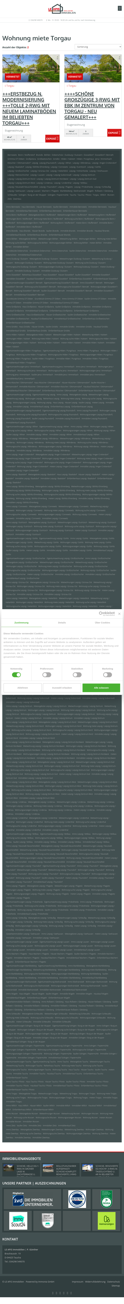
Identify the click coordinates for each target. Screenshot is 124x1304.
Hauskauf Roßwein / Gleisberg (91, 1005)
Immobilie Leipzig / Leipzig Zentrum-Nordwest (56, 758)
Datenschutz (113, 1281)
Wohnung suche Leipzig (92, 398)
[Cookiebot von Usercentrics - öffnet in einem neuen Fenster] (101, 613)
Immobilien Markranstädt (50, 989)
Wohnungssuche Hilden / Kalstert (103, 338)
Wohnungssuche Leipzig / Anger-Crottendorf (62, 462)
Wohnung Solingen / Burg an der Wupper (86, 1033)
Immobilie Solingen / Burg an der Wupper (50, 1037)
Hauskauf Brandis (102, 231)
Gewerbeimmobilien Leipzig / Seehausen (23, 934)
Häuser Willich (36, 1105)
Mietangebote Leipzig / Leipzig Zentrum (50, 706)
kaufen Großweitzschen (77, 314)
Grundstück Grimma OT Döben (47, 298)
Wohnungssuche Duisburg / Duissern (21, 266)
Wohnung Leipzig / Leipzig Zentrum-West (42, 794)
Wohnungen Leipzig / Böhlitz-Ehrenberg (58, 490)
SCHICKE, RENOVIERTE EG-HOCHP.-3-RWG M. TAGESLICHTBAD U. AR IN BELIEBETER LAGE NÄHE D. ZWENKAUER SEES (107, 1173)
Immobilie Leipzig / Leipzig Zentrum (58, 718)
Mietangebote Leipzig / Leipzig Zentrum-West (57, 782)
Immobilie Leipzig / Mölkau (45, 842)
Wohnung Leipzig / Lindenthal (85, 826)
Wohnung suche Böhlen (16, 243)
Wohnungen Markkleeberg (69, 969)
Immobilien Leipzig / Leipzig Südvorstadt (22, 702)
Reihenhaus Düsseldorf (31, 274)
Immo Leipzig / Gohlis (79, 538)
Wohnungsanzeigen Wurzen (69, 1117)
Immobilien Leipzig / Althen (60, 434)
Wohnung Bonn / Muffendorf (62, 223)
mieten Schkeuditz (23, 1021)
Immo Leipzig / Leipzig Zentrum (19, 706)
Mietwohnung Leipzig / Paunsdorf (62, 870)
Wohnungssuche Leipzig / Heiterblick (21, 606)
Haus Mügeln (24, 993)
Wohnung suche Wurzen (24, 1117)
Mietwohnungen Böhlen (48, 239)
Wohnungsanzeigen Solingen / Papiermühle (24, 1053)
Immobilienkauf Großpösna (36, 310)
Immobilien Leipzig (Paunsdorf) (94, 418)
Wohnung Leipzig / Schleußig (61, 926)
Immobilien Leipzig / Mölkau (69, 842)
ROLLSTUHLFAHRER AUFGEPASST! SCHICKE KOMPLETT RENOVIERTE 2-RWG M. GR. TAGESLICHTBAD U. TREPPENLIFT (66, 1174)
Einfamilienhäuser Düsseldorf (105, 278)
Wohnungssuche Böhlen (38, 243)
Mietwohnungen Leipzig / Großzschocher (57, 562)
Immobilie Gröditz (67, 326)
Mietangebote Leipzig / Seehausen (79, 934)
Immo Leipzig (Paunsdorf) (87, 410)
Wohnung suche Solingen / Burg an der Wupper (75, 1029)
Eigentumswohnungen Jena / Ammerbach (23, 366)
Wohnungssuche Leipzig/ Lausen (48, 946)
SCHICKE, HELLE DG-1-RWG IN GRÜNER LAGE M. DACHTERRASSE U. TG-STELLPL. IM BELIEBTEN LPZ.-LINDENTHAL (28, 1174)
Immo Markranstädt (76, 981)
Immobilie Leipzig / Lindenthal (28, 830)
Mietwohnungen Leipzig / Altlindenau (75, 438)
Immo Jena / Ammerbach (86, 366)
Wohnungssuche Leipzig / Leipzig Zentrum (38, 714)
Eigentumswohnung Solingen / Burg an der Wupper (73, 1025)
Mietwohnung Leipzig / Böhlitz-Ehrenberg (23, 490)
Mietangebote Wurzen (28, 1113)
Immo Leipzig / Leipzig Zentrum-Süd (21, 762)
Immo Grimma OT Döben (72, 298)
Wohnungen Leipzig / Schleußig (19, 922)
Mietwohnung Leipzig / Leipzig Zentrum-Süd (24, 766)
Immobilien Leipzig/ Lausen (61, 950)
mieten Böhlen (96, 243)
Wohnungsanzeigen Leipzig (24, 402)
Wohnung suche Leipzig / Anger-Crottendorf (24, 462)
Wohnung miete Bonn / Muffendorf (48, 219)
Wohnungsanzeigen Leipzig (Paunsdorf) (96, 414)
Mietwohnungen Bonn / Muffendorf (72, 215)
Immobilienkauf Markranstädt (74, 989)
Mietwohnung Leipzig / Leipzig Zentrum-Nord (25, 726)
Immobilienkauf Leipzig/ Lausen (87, 950)
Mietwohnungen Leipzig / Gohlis (19, 542)
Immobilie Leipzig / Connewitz (28, 518)
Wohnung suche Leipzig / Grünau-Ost (94, 586)
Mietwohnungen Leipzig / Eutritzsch (72, 522)
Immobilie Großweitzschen (100, 314)
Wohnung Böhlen (81, 243)
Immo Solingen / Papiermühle (96, 1045)
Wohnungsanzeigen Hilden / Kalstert (21, 342)
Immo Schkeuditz (13, 1013)
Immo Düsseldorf (13, 274)
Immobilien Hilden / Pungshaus (95, 358)
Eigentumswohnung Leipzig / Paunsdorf (59, 866)
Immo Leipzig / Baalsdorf (16, 474)
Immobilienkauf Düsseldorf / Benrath (29, 294)
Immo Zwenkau (12, 1129)
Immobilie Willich (63, 1105)
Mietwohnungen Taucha (100, 1061)
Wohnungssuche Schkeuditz (66, 1017)
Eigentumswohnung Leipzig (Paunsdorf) (59, 410)
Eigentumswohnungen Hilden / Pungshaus (23, 350)
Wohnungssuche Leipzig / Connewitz (21, 514)
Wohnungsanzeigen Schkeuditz (93, 1017)
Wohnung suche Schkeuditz (41, 1017)
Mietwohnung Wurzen (70, 1113)
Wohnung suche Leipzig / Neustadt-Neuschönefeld (56, 854)
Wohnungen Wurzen (89, 1113)
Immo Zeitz (10, 1125)
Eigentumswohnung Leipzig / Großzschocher (65, 558)
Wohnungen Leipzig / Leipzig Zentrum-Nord (63, 726)
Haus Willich (23, 1105)
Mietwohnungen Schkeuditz (56, 1013)
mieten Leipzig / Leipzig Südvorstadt (66, 698)
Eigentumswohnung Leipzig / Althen (54, 426)
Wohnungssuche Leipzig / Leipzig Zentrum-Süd (70, 770)
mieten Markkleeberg (27, 977)
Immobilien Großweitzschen (17, 318)
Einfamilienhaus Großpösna (61, 310)
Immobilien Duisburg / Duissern (54, 270)
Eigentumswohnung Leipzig (44, 394)
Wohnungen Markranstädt (97, 981)
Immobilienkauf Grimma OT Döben (64, 302)
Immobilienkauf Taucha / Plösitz (66, 1085)
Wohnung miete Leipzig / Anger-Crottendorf (95, 458)
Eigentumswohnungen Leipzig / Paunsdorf (23, 866)
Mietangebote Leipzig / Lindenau (41, 802)
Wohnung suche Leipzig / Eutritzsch (79, 526)
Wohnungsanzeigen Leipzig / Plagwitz (29, 894)
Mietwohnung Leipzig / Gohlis (46, 542)
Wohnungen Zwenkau (95, 1129)
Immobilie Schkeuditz (42, 1021)
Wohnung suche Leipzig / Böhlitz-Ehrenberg (24, 494)
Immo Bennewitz (13, 207)
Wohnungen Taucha (34, 1065)
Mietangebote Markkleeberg (98, 965)
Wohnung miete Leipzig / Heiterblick (59, 602)
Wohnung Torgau (80, 1097)
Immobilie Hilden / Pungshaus (68, 358)
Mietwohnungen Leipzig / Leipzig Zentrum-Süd (95, 762)
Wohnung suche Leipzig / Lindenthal (91, 822)
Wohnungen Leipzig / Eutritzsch (19, 526)
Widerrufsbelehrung (95, 1281)
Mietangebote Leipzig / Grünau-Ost (44, 582)
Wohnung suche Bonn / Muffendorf (79, 219)
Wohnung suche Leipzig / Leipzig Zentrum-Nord (31, 730)
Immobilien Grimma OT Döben (35, 302)
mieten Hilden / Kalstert (71, 342)
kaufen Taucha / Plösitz (75, 1081)
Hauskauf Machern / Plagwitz (53, 957)
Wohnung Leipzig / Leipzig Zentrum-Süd (41, 774)
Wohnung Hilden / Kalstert (49, 342)
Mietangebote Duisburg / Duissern (44, 258)
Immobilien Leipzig (20, 406)
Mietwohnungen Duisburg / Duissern (75, 258)
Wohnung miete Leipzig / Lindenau (47, 806)
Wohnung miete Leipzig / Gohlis (98, 542)
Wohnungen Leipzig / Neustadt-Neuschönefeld (80, 850)
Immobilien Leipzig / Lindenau (27, 814)
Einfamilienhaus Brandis (37, 235)
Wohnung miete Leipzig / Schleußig (48, 922)
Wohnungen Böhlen (87, 239)
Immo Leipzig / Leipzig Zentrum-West (21, 782)
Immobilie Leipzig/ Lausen (37, 950)
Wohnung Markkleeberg (91, 973)
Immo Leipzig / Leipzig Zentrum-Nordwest (23, 742)
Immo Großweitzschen (15, 314)
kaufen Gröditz (52, 326)
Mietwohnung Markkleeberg (44, 969)
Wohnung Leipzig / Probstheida (30, 910)
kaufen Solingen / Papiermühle (86, 1053)
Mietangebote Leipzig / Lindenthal (43, 818)
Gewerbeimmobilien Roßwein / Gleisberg (23, 1001)
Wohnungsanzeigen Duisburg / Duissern (55, 266)
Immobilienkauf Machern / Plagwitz (80, 957)
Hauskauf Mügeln (101, 993)
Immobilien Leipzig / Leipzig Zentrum (89, 718)
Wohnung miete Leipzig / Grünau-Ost (61, 586)
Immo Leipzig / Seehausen (52, 934)
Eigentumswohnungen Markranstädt (21, 981)
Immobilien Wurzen (31, 1121)
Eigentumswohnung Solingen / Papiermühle (64, 1045)
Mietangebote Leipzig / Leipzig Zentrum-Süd (56, 762)
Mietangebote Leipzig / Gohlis (102, 538)
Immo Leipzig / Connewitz (16, 506)
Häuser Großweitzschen (56, 314)
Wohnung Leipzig (44, 402)
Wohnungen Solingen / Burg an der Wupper (35, 1029)
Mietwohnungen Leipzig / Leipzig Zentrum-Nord (97, 722)
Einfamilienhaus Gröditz (37, 330)
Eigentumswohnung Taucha (44, 1061)
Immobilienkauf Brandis (16, 235)
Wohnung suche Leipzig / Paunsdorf (43, 874)
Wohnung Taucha (59, 1069)
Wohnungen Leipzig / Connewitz (29, 510)
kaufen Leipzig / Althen (15, 434)
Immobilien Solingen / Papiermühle (32, 1057)
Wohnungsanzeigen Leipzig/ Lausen (78, 946)
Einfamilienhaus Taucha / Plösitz (94, 1085)
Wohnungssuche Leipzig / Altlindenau (21, 446)
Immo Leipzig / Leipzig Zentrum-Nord (21, 722)
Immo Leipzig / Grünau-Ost (17, 582)
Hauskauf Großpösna (15, 310)
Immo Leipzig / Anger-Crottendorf (20, 454)
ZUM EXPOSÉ (52, 139)
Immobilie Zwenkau (23, 1137)
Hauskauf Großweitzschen (42, 318)
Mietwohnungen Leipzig (98, 394)
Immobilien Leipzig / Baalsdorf (53, 478)
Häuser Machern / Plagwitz (62, 953)
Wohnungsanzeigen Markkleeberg (65, 973)
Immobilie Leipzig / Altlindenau (29, 450)
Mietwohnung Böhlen (69, 239)
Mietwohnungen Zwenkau (52, 1129)
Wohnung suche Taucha (93, 1065)
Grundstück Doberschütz (40, 250)
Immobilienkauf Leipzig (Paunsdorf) (20, 422)
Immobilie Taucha (20, 1073)
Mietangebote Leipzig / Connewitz (43, 506)
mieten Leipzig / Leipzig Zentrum (27, 718)
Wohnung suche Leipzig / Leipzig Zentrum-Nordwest (63, 750)
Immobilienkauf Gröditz (16, 330)
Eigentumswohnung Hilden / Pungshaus (59, 350)
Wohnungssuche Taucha (16, 1069)
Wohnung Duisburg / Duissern (86, 266)
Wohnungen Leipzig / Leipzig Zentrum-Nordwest (86, 746)
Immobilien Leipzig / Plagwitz (18, 898)
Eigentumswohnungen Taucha (18, 1061)
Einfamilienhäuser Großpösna (86, 310)
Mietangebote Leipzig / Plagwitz (40, 886)
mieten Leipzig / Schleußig (85, 926)
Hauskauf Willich (95, 1105)
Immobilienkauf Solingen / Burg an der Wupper (25, 1041)
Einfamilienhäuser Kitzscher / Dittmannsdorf (97, 390)
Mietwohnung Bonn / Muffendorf (102, 215)
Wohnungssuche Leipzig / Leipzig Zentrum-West (72, 790)
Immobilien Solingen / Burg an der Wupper (86, 1037)
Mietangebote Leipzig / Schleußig (42, 918)
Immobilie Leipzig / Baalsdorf (27, 478)
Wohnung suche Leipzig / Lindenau (78, 806)
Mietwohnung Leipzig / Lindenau (100, 802)
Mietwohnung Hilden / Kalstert (94, 334)
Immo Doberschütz (60, 250)
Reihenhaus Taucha (52, 1065)
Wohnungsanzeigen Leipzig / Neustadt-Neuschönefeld (42, 858)
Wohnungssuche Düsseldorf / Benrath (73, 286)
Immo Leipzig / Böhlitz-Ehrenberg (20, 486)
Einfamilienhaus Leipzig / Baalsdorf (81, 478)
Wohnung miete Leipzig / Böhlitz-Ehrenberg (94, 490)
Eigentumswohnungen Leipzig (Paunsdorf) (23, 410)
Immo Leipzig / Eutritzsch (16, 522)
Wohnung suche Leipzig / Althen (19, 430)
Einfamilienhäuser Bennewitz (75, 211)
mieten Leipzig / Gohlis (35, 550)
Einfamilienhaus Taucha (93, 1073)
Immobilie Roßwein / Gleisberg (36, 1005)
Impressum (77, 1281)
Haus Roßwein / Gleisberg (75, 1001)
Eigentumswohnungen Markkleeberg (21, 965)
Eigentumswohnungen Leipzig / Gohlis (22, 538)
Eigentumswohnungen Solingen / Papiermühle (25, 1045)
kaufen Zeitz (22, 1125)
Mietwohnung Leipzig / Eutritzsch (102, 522)
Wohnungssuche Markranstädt (37, 985)
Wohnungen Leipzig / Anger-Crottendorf (58, 458)
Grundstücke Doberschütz (17, 250)
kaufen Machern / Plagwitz (85, 953)
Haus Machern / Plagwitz (39, 953)
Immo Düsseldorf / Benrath (91, 282)
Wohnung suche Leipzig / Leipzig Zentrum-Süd (29, 770)
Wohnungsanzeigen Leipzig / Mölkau (79, 838)
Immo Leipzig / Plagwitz (15, 886)
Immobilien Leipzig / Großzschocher (100, 574)
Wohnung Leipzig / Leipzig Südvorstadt (33, 698)
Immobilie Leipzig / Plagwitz (103, 894)
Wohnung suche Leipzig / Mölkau (19, 838)
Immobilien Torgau (14, 1101)
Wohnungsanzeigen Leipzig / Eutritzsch (31, 530)
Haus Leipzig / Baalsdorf (67, 474)
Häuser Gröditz (38, 326)
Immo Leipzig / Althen (80, 426)
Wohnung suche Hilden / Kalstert (74, 338)
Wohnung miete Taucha (71, 1065)
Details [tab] (62, 622)
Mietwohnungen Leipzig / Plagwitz (69, 886)
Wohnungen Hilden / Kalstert (18, 338)
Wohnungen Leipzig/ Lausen (102, 942)
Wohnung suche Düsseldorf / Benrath (40, 286)
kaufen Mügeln (52, 993)
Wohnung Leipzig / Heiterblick (85, 606)
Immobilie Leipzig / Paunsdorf (101, 878)
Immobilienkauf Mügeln (16, 997)
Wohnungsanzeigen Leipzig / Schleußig (31, 926)
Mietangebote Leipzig (78, 394)
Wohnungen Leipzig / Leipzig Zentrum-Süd (61, 766)
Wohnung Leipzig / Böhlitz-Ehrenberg (31, 498)
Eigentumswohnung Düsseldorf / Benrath (61, 282)
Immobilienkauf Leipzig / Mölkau (96, 842)
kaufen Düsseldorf (82, 274)
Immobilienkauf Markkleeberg (94, 977)
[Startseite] (62, 8)
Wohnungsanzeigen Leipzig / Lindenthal (54, 826)
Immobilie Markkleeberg (48, 977)
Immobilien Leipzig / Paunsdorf (19, 882)
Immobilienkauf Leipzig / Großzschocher (22, 578)
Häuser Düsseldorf (66, 274)
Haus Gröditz (24, 326)
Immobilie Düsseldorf (101, 274)
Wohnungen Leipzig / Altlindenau (30, 442)
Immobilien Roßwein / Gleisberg (64, 1005)
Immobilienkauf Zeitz (66, 1125)
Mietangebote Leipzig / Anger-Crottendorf (53, 454)
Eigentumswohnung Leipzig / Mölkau (55, 834)
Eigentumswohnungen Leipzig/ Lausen (22, 942)
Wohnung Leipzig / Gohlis (104, 546)
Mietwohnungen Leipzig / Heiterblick (74, 598)
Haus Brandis (25, 231)
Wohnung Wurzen (90, 1117)
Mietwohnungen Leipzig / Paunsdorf (32, 870)
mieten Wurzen (105, 1117)
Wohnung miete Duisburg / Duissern (58, 262)
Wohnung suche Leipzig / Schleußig (79, 922)
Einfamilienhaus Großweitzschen (96, 318)
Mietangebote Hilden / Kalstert (39, 334)
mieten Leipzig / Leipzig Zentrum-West (77, 794)
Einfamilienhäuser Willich (43, 1109)
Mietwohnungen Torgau (48, 1093)
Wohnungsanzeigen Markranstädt (65, 985)
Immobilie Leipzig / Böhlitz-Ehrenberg (94, 498)
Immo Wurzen (12, 1113)
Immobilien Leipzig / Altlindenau (56, 450)
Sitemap (116, 1285)
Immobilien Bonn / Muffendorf (29, 227)
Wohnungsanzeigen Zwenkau (78, 1133)
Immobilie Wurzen (13, 1121)
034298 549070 (37, 20)
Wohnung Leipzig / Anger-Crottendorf (32, 466)
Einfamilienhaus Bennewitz (50, 211)
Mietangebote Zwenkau (30, 1129)
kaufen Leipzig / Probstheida (56, 910)
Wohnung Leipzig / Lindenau (60, 810)
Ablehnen (22, 687)
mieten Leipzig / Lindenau (84, 810)
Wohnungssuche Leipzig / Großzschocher (23, 570)
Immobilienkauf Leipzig (39, 406)
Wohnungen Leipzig (33, 398)
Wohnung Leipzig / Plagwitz (57, 894)
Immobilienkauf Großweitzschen (67, 318)
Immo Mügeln (12, 993)
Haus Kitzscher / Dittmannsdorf (47, 382)
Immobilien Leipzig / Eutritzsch (28, 534)
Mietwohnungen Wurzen (49, 1113)
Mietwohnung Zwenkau (74, 1129)
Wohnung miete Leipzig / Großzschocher (55, 566)
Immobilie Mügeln (67, 993)
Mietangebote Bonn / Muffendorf (42, 215)
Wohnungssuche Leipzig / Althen (47, 430)
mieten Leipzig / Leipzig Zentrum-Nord (77, 734)
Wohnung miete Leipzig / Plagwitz (46, 890)
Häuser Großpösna (46, 306)
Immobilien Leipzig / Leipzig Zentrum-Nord (37, 738)
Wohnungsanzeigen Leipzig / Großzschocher (60, 570)
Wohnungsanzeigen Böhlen (60, 243)
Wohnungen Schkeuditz (101, 1013)
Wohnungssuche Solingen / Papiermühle (89, 1049)
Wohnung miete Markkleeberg (94, 969)
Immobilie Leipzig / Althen (37, 434)
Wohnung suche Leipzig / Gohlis (19, 546)
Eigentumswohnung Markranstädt (52, 981)
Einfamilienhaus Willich (22, 1109)
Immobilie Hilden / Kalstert (93, 342)
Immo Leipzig (62, 394)
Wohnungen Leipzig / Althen (102, 426)
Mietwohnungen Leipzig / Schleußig (72, 918)
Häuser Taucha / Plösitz (55, 1081)
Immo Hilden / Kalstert (15, 334)
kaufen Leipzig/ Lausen (15, 950)
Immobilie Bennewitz (78, 207)
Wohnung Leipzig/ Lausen (105, 946)
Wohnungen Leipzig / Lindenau (19, 806)
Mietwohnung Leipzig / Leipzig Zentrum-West (24, 786)
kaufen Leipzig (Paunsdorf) (43, 418)
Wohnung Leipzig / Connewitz (84, 514)
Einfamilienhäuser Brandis (59, 235)
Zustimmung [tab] (21, 622)
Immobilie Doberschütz (97, 250)
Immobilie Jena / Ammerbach (67, 374)
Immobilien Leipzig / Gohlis (81, 550)
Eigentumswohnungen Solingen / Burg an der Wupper (28, 1025)
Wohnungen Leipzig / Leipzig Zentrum (44, 710)
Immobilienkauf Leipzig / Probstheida (32, 914)
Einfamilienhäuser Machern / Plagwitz (30, 961)
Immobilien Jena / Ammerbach (92, 374)
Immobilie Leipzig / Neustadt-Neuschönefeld (46, 862)
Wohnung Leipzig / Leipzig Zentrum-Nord (43, 734)
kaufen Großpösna (63, 306)
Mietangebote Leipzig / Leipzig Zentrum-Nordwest (63, 742)
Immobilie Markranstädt (28, 989)
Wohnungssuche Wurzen (46, 1117)
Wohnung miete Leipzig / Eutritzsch (48, 526)
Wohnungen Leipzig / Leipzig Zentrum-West (63, 786)
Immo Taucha (63, 1061)
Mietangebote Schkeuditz (32, 1013)
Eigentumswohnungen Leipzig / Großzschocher (25, 558)
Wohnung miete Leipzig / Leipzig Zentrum (78, 710)
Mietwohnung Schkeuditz (79, 1013)
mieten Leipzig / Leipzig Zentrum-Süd (74, 774)
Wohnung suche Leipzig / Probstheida (40, 906)
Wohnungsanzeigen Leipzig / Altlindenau (55, 446)
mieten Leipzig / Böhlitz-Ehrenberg (62, 498)
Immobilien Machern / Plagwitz (26, 957)
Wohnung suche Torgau (16, 1097)
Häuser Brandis (38, 231)
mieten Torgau (95, 1097)
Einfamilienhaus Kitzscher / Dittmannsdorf (59, 390)
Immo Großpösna (13, 306)
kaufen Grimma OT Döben (95, 298)
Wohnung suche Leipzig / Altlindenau (93, 442)
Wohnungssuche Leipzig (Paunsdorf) (63, 414)
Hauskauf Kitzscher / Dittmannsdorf (98, 386)
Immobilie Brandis (67, 231)
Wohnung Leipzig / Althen (104, 430)
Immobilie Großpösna (81, 306)
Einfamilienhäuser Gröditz (59, 330)
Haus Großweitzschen (36, 314)
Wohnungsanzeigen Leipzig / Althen (77, 430)
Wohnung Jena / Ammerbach (18, 374)
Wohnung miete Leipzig (70, 398)
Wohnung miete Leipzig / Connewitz (59, 510)
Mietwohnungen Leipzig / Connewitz (74, 506)
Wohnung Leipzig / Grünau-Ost (87, 590)
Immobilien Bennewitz (97, 207)
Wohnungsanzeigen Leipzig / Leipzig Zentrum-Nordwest (46, 754)
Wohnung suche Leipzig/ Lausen (19, 946)
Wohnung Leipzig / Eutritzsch (61, 530)
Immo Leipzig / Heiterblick (17, 598)
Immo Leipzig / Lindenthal (17, 818)
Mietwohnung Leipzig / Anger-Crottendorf (23, 458)
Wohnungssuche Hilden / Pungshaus (63, 354)
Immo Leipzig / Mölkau (81, 834)
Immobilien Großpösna (101, 306)
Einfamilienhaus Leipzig (60, 406)
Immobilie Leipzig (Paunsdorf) (68, 418)
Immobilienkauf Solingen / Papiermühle (64, 1057)
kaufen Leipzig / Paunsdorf (53, 878)
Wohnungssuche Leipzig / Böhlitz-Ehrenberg (62, 494)
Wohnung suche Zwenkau (30, 1133)
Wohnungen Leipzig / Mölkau (104, 834)
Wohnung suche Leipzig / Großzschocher (91, 566)
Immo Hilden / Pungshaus (88, 350)
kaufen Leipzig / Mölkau (23, 842)
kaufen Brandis (52, 231)
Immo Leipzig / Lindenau (16, 802)
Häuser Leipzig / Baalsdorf (89, 474)
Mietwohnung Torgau (68, 1093)
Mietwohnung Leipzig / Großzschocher (91, 562)
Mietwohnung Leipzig (15, 398)
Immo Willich (11, 1105)
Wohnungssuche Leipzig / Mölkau (49, 838)
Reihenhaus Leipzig (51, 398)
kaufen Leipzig (85, 402)
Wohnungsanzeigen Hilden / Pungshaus (96, 354)
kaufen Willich (49, 1105)
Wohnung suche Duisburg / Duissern (90, 262)
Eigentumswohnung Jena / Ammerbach (58, 366)
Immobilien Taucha (37, 1073)
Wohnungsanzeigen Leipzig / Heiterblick (54, 606)
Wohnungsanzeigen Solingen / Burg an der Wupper (46, 1033)
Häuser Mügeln (38, 993)
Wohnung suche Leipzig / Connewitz (90, 510)
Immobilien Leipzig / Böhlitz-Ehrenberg (22, 502)
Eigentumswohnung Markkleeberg (52, 965)
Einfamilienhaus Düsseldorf (80, 278)
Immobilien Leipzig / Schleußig (27, 930)
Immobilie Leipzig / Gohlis (57, 550)
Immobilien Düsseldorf (15, 278)
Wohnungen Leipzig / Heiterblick (29, 602)
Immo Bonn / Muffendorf (16, 215)
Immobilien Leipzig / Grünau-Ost (57, 594)
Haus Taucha (74, 1069)
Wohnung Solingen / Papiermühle (58, 1053)
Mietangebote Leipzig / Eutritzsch (42, 522)
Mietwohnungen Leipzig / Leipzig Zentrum (85, 706)
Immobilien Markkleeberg (70, 977)
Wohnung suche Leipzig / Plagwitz (76, 890)
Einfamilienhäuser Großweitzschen (20, 322)
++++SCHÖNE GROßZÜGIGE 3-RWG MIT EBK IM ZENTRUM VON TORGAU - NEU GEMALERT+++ (92, 105)
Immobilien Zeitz (50, 1125)
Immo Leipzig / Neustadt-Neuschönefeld (23, 846)
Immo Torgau (11, 1093)
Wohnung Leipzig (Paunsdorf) (18, 418)
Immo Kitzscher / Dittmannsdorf (19, 382)
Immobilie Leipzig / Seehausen (18, 938)
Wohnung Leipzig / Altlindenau (86, 446)
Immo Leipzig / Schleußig (16, 918)
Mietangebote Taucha (79, 1061)
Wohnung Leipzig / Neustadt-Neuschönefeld (84, 858)
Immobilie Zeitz (35, 1125)
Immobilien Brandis (85, 231)
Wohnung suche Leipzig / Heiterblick (91, 602)
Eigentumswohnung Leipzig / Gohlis (54, 538)
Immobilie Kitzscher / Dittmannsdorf (34, 386)
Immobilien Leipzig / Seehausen (46, 938)
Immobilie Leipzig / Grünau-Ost (30, 594)
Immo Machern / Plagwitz (16, 953)
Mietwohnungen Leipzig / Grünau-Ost (76, 582)
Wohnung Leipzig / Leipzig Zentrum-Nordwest (90, 754)
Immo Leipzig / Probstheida (91, 902)
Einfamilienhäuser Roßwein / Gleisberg (71, 1009)
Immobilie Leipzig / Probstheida (83, 910)
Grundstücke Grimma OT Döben (19, 298)
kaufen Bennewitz (60, 207)
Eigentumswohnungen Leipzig (18, 394)
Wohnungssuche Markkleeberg (37, 973)
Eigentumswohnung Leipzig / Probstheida (61, 902)
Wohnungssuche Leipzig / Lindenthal (21, 826)
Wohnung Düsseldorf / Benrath (27, 290)
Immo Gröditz (12, 326)
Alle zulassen (101, 687)
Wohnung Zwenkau (100, 1133)
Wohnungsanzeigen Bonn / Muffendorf (33, 223)
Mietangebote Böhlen (28, 239)
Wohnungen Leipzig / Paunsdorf (91, 870)
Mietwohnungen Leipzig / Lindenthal (74, 818)
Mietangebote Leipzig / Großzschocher (22, 562)
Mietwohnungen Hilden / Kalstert (67, 334)
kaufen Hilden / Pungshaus (43, 358)
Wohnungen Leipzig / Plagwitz (18, 890)
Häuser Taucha (87, 1069)
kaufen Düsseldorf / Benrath (53, 290)
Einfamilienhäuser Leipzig (82, 406)
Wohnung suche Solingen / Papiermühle (54, 1049)
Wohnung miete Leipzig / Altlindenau (60, 442)
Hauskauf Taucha (54, 1073)
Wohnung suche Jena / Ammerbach (32, 370)
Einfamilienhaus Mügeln (37, 997)
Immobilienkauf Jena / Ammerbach (20, 378)
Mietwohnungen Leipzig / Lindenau (71, 802)
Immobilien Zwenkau (41, 1137)
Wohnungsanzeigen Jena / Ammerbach (96, 370)
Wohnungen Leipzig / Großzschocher (21, 566)
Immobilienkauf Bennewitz (27, 211)
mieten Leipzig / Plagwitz (80, 894)
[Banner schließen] (119, 614)
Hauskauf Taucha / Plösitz (41, 1085)
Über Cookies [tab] (102, 622)
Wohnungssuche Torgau (37, 1097)
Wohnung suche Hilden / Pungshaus (31, 354)
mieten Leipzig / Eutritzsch (86, 530)
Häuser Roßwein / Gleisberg (99, 1001)
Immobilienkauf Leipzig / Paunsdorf (48, 882)
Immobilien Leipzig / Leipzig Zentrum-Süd (35, 778)
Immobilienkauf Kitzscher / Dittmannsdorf (23, 390)
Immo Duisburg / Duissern (17, 258)
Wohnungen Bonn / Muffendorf (19, 219)
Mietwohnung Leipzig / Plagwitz (97, 886)
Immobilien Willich (79, 1105)
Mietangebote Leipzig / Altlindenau (44, 438)
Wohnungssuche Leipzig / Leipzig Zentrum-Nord (73, 730)
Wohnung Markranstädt (90, 985)
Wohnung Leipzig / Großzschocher (95, 570)
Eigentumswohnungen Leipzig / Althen (22, 426)
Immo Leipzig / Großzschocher (98, 558)
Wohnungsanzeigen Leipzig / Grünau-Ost (56, 590)
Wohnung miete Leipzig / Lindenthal (59, 822)
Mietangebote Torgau (28, 1093)
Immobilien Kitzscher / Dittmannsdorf (66, 386)
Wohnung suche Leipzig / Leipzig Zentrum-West (31, 790)
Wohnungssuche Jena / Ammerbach (63, 370)
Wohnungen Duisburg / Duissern (28, 262)
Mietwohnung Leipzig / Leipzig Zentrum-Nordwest (43, 746)
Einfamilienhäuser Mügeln (59, 997)
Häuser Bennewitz (44, 207)
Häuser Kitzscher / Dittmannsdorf (76, 382)
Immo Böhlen (11, 239)
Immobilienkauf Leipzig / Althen (86, 434)
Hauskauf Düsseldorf (35, 278)
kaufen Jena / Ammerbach (42, 374)
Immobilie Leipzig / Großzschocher (69, 574)
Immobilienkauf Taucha (72, 1073)
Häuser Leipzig (71, 402)
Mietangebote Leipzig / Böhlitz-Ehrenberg (52, 486)
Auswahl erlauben (62, 687)
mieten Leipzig (98, 402)
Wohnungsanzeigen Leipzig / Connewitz (54, 514)
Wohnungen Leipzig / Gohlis (71, 542)
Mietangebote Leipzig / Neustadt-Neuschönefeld (61, 846)
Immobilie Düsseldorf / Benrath (79, 290)
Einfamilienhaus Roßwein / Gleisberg (39, 1009)
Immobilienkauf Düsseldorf (56, 278)
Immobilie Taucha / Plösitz (97, 1081)
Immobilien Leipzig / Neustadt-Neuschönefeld (85, 862)
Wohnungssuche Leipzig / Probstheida (73, 906)
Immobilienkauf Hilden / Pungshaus (21, 362)
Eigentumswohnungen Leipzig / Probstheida (24, 902)
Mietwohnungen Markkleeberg (18, 969)
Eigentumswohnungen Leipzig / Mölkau (22, 834)
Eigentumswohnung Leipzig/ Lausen (54, 942)
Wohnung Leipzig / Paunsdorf (28, 878)
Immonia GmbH (46, 1281)
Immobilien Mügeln (84, 993)
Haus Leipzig (58, 402)
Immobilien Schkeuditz (61, 1021)
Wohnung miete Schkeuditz (17, 1017)
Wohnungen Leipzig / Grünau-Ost (31, 586)
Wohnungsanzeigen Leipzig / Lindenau (31, 810)
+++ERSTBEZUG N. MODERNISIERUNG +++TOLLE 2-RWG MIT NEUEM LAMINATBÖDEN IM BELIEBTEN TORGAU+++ (29, 108)
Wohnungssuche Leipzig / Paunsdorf (75, 874)
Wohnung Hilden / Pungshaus (18, 358)
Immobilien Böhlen (21, 246)
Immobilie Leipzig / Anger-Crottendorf (96, 466)
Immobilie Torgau (110, 1097)
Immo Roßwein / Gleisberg (53, 1001)
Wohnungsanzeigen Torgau (60, 1097)
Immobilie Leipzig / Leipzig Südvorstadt (98, 698)
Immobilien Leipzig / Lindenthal (55, 830)
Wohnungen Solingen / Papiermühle (21, 1049)
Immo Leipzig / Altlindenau (17, 438)
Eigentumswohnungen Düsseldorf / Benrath (24, 282)
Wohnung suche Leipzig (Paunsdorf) (32, 414)
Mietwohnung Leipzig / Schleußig (101, 918)
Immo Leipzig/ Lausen (80, 942)
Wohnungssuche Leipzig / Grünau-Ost (22, 590)
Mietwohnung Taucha (15, 1065)
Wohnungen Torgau (87, 1093)
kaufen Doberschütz (77, 250)
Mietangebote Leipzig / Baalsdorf (41, 474)
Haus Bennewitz (28, 207)
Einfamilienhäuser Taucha (16, 1077)
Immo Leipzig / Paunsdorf (87, 866)
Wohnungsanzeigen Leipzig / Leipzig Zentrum (76, 714)
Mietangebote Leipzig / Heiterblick (43, 598)
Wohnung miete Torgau (106, 1093)
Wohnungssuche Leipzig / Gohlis (47, 546)
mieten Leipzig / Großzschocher (40, 574)
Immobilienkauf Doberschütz (30, 254)
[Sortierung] (98, 46)
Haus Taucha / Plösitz (35, 1081)
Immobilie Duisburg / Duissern (27, 270)
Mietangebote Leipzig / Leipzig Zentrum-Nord (57, 722)
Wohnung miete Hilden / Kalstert (45, 338)
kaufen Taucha (101, 1069)
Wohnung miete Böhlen (107, 239)
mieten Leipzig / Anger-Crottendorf (64, 466)
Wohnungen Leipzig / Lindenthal (29, 822)
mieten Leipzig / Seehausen (106, 934)
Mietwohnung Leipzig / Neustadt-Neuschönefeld (40, 850)
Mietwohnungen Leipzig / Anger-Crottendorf (90, 454)
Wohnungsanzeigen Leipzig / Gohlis (77, 546)
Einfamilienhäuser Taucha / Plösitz (20, 1089)
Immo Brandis (12, 231)
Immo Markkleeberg (76, 965)
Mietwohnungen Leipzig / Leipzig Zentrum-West (97, 782)
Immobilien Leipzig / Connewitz (55, 518)
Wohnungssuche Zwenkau (54, 1133)
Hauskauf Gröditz (100, 326)
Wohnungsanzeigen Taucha (39, 1069)
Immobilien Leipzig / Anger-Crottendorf (22, 470)
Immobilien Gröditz (84, 326)
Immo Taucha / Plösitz (15, 1081)
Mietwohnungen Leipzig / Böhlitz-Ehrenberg (89, 486)
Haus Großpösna (29, 306)
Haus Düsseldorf (50, 274)
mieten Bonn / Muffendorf (87, 223)
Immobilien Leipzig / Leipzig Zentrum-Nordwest (96, 758)
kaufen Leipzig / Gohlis (15, 550)
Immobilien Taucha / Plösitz (17, 1085)
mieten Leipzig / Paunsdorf (76, 878)
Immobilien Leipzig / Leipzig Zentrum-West (37, 798)
